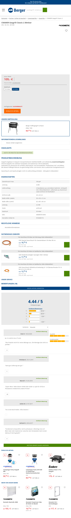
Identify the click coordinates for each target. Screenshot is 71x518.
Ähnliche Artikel (12, 111)
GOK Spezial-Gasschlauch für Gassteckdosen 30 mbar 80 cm (37, 240)
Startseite (4, 18)
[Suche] (34, 10)
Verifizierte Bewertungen (35, 308)
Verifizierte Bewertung (41, 331)
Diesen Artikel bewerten (35, 288)
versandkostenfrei (16, 82)
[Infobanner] (36, 2)
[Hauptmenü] (3, 10)
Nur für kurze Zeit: (36, 1)
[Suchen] (45, 10)
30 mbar (15, 89)
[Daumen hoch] (6, 350)
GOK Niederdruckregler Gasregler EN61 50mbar (33, 255)
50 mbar (7, 89)
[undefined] (47, 128)
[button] (35, 128)
